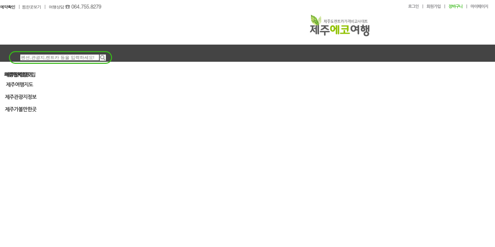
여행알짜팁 (15, 74)
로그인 (413, 6)
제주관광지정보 (20, 96)
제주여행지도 (19, 84)
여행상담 (75, 7)
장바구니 (456, 6)
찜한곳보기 (31, 7)
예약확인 (7, 7)
